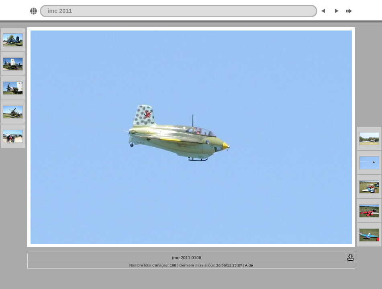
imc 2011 (60, 11)
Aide (249, 265)
